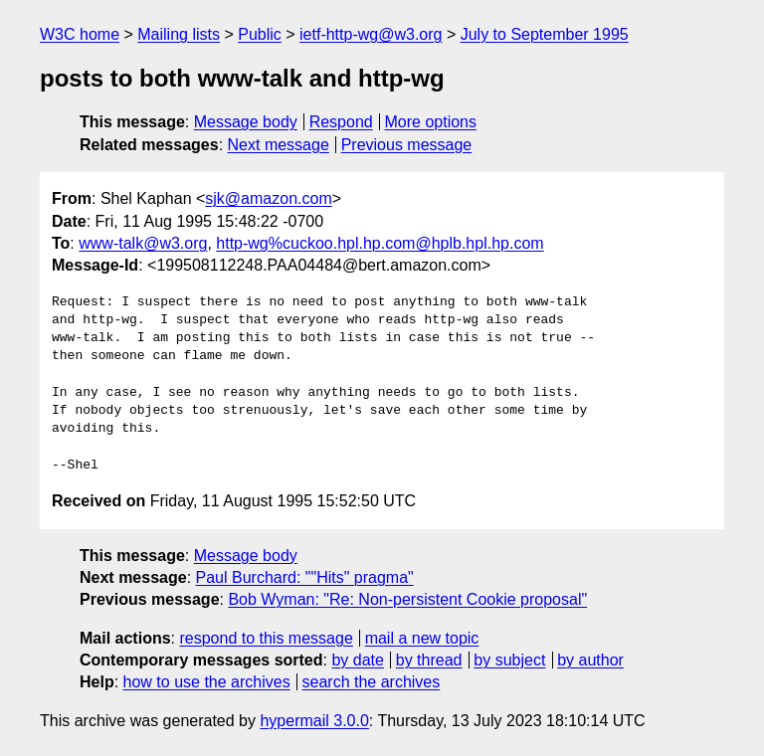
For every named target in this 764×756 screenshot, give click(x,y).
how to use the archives (206, 681)
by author (590, 660)
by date (357, 660)
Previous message (407, 144)
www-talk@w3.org (143, 243)
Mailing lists (178, 34)
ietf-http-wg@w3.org (370, 34)
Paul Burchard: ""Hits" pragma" (305, 577)
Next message (278, 144)
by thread (429, 660)
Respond (341, 121)
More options (431, 121)
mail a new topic (422, 638)
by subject (509, 660)
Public (260, 34)
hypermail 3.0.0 (314, 720)
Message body (245, 121)
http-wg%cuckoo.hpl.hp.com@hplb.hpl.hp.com (379, 243)
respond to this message (265, 638)
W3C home (79, 34)
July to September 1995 (545, 34)
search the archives (371, 681)
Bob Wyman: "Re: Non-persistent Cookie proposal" (407, 599)
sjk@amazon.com (268, 198)
